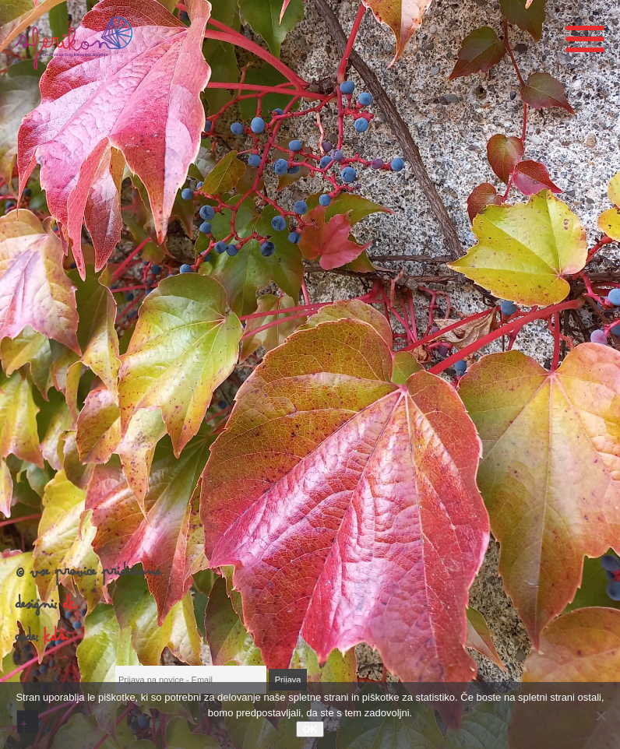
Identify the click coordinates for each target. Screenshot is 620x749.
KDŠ (55, 641)
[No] (600, 715)
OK (310, 729)
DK (69, 608)
